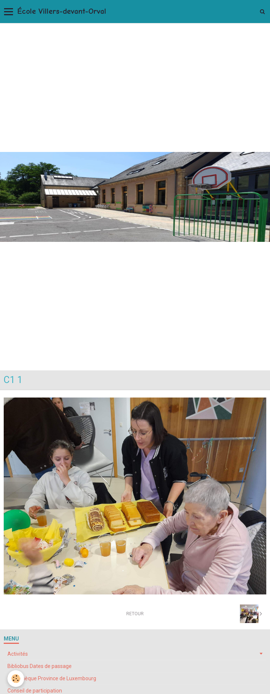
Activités (17, 654)
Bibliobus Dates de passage (39, 666)
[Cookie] (15, 678)
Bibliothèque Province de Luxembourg (51, 678)
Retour (135, 613)
